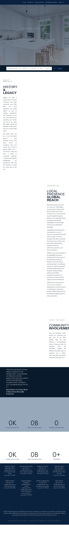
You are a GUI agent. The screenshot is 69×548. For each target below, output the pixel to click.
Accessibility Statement (37, 520)
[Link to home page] (6, 2)
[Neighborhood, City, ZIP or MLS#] (14, 68)
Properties (30, 2)
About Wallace (63, 2)
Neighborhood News (51, 2)
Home (24, 2)
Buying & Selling (39, 2)
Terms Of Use (12, 520)
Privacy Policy (23, 520)
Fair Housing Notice (54, 520)
